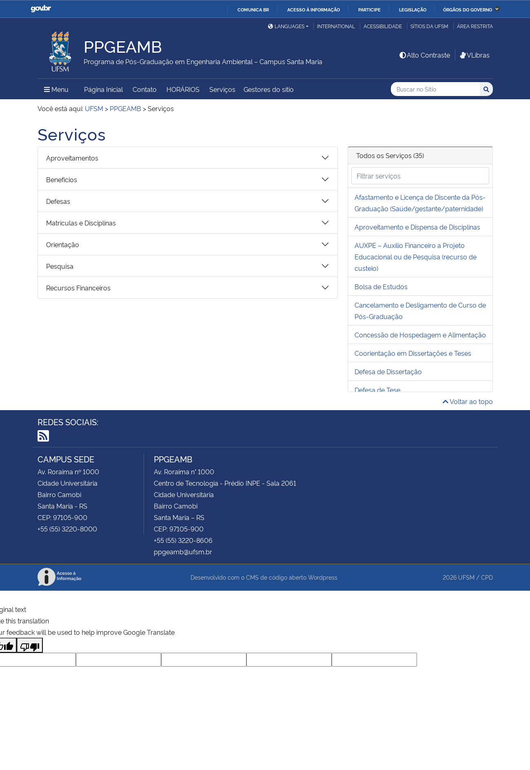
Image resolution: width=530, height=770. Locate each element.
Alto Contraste (424, 54)
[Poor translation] (30, 645)
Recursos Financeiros (78, 287)
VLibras (474, 54)
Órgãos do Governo (467, 9)
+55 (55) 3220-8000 (67, 528)
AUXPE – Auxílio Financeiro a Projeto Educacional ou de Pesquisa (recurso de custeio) (416, 256)
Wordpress (322, 577)
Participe (369, 9)
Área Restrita (475, 25)
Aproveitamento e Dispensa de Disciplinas (417, 226)
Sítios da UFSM (429, 25)
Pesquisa (59, 265)
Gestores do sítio (269, 89)
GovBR (41, 9)
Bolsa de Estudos (381, 286)
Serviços (222, 89)
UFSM (466, 577)
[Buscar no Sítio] (435, 89)
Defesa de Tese (377, 389)
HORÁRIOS (183, 89)
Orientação (62, 244)
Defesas (58, 200)
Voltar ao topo (468, 401)
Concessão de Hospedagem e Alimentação (420, 334)
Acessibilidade (383, 25)
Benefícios (61, 179)
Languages (286, 25)
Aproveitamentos (72, 157)
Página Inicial (103, 89)
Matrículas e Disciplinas (81, 222)
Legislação (412, 9)
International (336, 25)
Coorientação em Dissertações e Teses (413, 352)
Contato (145, 89)
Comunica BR (253, 9)
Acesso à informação (313, 9)
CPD (487, 577)
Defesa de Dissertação (388, 371)
